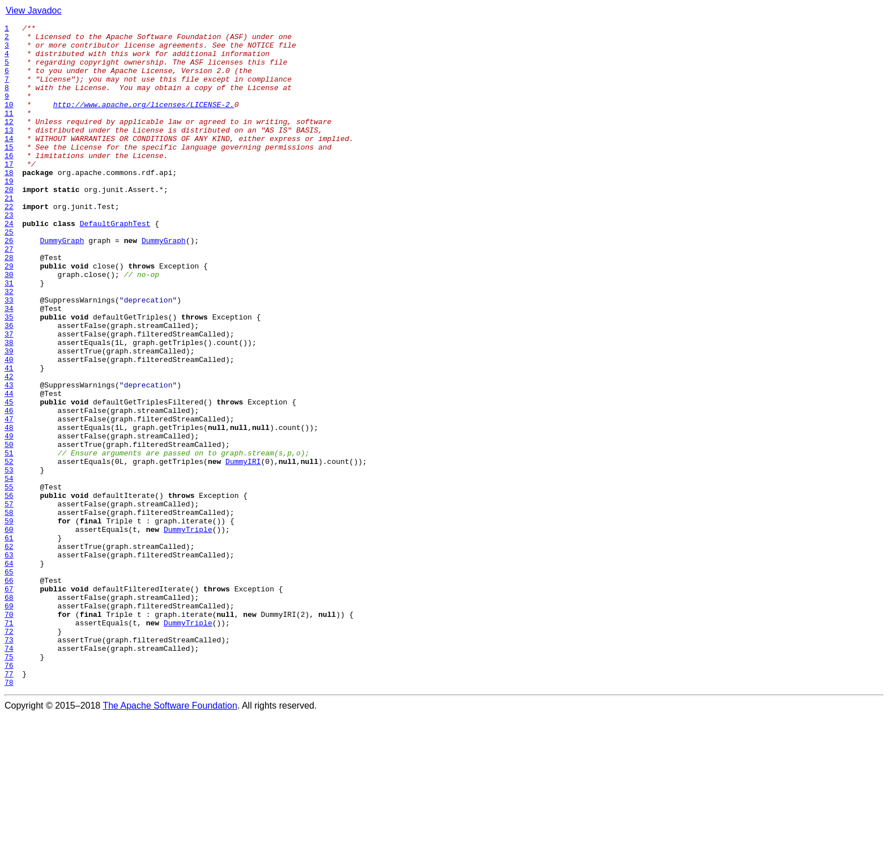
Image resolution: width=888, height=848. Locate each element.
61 (9, 641)
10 (9, 121)
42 (9, 447)
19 (9, 213)
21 (9, 233)
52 (9, 549)
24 (9, 264)
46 (9, 488)
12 (9, 142)
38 (9, 407)
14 (9, 162)
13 (9, 152)
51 (9, 539)
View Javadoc (33, 10)
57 (9, 600)
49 (9, 519)
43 (9, 458)
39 (9, 417)
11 (9, 131)
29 (9, 315)
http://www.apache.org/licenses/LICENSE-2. (143, 121)
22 (9, 243)
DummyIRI (243, 549)
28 (9, 305)
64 (9, 672)
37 (9, 396)
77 (9, 804)
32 (9, 345)
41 (9, 437)
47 (9, 498)
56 (9, 590)
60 (9, 631)
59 (9, 621)
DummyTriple (188, 631)
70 (9, 733)
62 (9, 651)
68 (9, 713)
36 (9, 386)
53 (9, 560)
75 (9, 784)
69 (9, 723)
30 (9, 325)
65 (9, 682)
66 (9, 692)
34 (9, 366)
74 (9, 774)
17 (9, 193)
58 (9, 611)
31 (9, 335)
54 (9, 570)
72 (9, 753)
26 (9, 284)
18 (9, 203)
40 (9, 427)
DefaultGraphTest (115, 264)
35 (9, 376)
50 (9, 529)
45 (9, 478)
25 (9, 274)
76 (9, 794)
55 (9, 580)
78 (9, 814)
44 (9, 468)
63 (9, 662)
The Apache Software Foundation (170, 838)
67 (9, 702)
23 (9, 254)
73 (9, 763)
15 (9, 172)
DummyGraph (62, 284)
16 (9, 182)
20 (9, 223)
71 (9, 743)
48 (9, 509)
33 (9, 356)
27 (9, 294)
